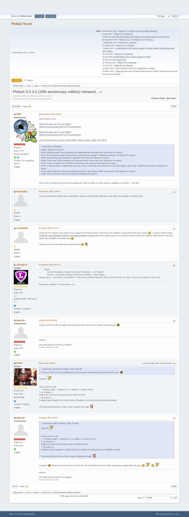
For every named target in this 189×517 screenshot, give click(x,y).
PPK (18, 114)
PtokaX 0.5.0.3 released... (127, 63)
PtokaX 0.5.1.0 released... (124, 54)
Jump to (140, 498)
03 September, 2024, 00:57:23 (49, 265)
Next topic (171, 98)
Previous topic (158, 98)
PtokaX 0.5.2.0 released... (126, 46)
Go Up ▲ (176, 514)
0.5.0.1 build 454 (139, 68)
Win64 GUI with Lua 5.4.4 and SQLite (55, 124)
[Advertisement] (94, 6)
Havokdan (21, 191)
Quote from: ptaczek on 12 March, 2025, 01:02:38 (62, 369)
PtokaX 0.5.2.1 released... (128, 43)
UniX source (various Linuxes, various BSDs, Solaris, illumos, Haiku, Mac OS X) (73, 140)
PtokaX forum (21, 24)
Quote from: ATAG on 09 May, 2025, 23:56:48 (60, 423)
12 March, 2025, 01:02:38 (48, 320)
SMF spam (65, 496)
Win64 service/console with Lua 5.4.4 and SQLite (60, 127)
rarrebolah (22, 228)
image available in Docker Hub (86, 236)
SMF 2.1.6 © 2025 (15, 514)
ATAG (19, 363)
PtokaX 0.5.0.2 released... (124, 66)
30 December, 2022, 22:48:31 (49, 191)
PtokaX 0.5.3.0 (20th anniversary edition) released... (138, 31)
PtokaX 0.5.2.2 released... (124, 34)
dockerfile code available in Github (53, 236)
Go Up (14, 486)
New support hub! (119, 60)
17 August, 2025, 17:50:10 (48, 418)
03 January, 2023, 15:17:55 (48, 228)
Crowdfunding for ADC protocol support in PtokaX (132, 57)
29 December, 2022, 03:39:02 (51, 114)
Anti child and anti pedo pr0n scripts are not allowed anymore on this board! (140, 37)
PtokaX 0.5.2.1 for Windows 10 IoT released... (136, 40)
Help (157, 514)
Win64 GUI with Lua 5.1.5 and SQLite (55, 132)
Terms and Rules (166, 514)
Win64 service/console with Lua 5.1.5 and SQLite (60, 135)
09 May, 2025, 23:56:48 (47, 363)
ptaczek (20, 320)
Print (174, 106)
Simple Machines (29, 514)
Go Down (16, 106)
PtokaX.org (119, 71)
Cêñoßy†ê (21, 265)
